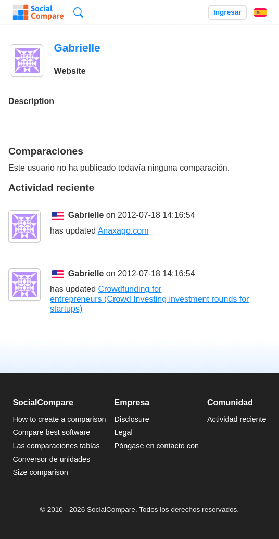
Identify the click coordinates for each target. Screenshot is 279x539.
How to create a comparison (59, 419)
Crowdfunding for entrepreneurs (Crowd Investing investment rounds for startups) (149, 299)
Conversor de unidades (51, 459)
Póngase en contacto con (157, 446)
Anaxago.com (123, 230)
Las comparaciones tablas (55, 446)
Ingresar (227, 12)
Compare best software (51, 432)
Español (260, 12)
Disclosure (132, 419)
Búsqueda (78, 12)
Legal (124, 432)
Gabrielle (86, 215)
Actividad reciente (237, 419)
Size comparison (40, 472)
